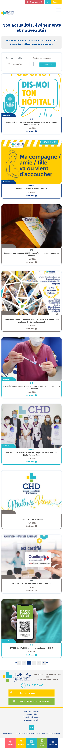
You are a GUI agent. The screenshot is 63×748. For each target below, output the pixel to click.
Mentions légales (7, 733)
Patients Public (31, 714)
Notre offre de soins (31, 711)
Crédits (26, 733)
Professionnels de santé (31, 717)
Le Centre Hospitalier (31, 720)
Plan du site (18, 733)
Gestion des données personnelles (50, 733)
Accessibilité (34, 733)
